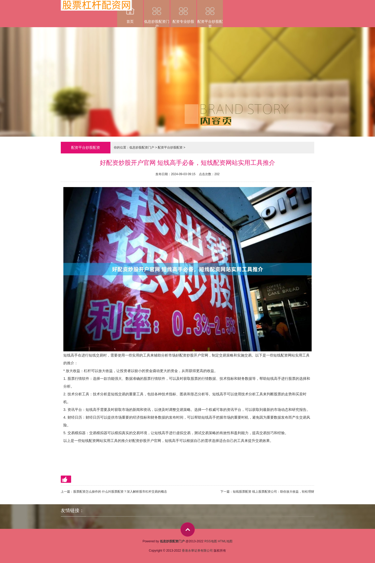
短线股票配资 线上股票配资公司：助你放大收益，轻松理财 (273, 491)
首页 (130, 12)
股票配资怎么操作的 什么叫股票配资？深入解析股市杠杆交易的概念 (120, 491)
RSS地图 (210, 541)
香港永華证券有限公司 (197, 550)
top (188, 529)
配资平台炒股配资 (210, 13)
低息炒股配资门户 (157, 13)
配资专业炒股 (183, 12)
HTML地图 (225, 541)
